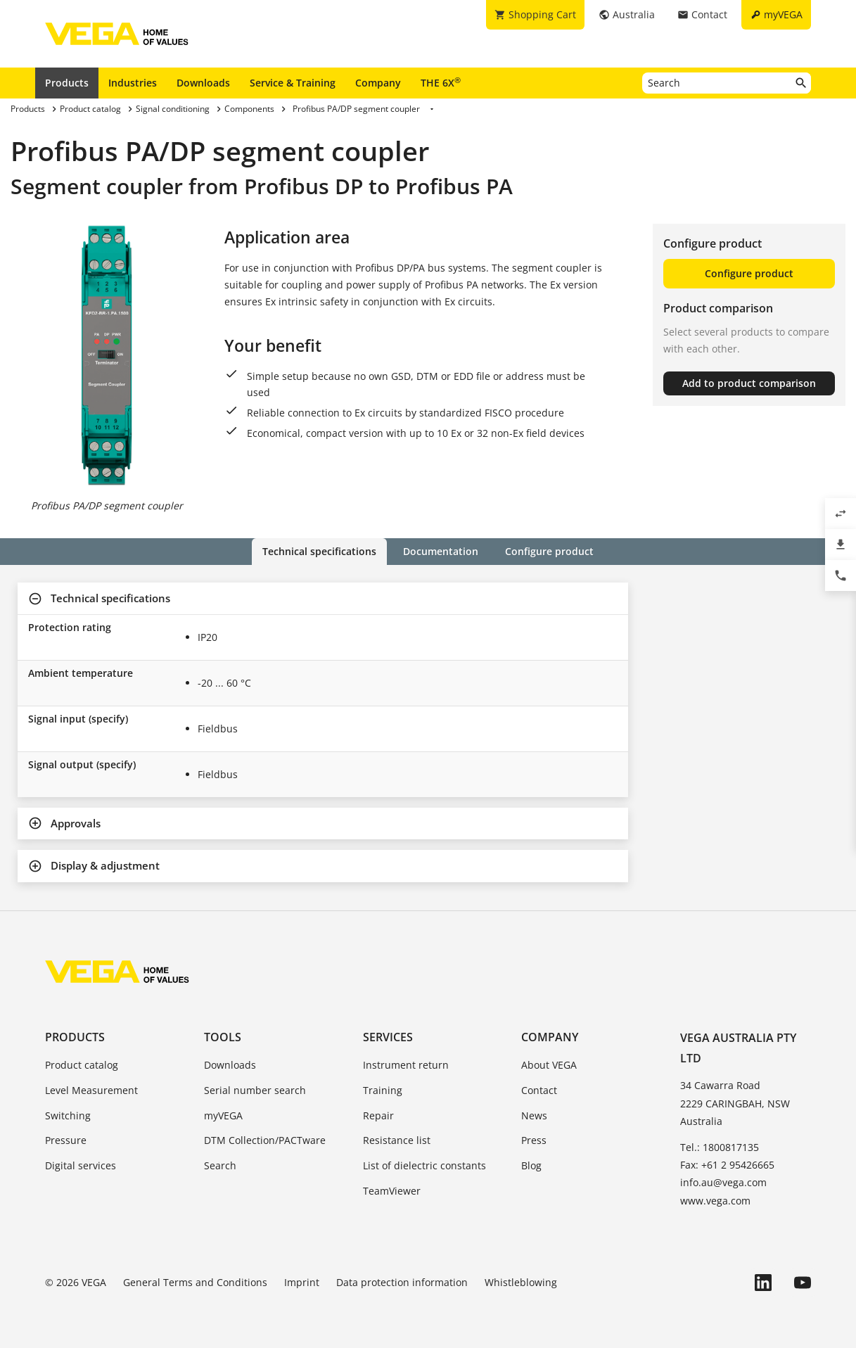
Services (388, 1037)
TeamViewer (392, 1190)
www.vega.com (715, 1200)
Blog (531, 1165)
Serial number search (255, 1090)
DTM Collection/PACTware (265, 1140)
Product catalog (81, 1065)
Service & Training (293, 82)
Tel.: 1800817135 (719, 1147)
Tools (222, 1037)
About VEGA (549, 1065)
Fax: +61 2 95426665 (727, 1164)
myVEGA (223, 1115)
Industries (132, 82)
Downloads (203, 82)
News (534, 1115)
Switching (68, 1115)
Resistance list (396, 1140)
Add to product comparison (749, 383)
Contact (539, 1090)
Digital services (80, 1165)
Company (378, 82)
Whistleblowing (521, 1282)
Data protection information (402, 1282)
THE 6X (441, 82)
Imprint (301, 1282)
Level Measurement (91, 1090)
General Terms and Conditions (195, 1282)
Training (382, 1090)
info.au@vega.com (723, 1182)
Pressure (66, 1140)
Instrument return (406, 1065)
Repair (378, 1115)
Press (534, 1140)
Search (220, 1165)
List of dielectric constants (424, 1165)
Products (67, 82)
